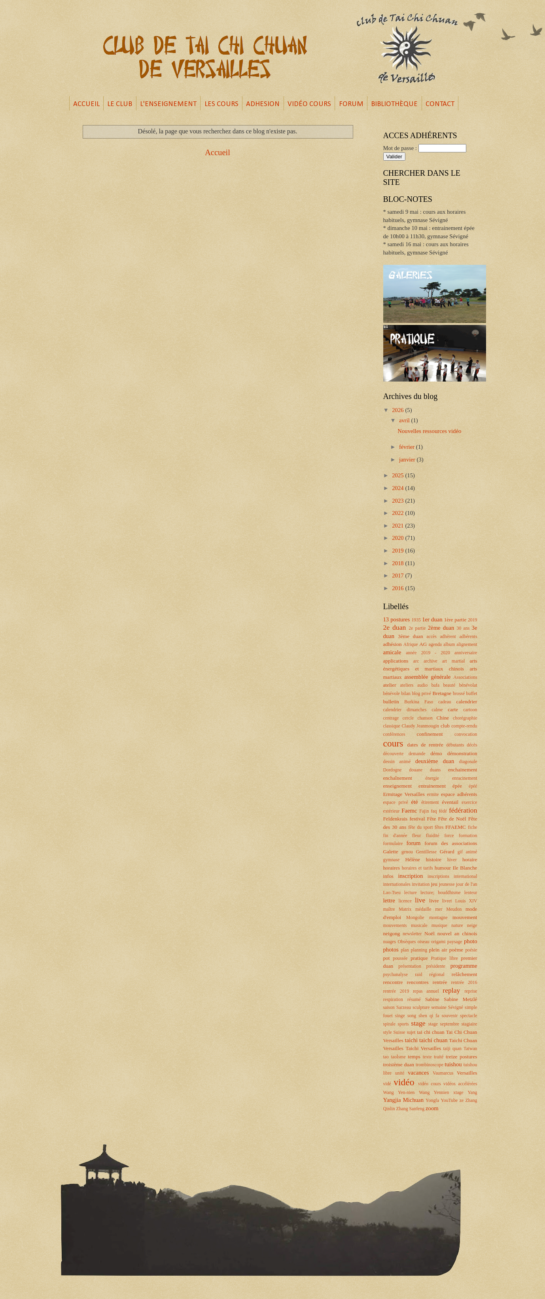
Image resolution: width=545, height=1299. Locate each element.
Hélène (412, 859)
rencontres (418, 982)
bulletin (391, 702)
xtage (458, 1092)
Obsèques (406, 941)
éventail (450, 802)
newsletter (412, 933)
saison (389, 1007)
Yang (472, 1092)
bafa (435, 685)
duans (435, 770)
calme (437, 709)
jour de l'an (466, 884)
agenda (435, 644)
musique (439, 925)
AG (423, 644)
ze (462, 1100)
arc (416, 661)
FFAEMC (455, 827)
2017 (398, 575)
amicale (392, 652)
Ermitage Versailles (404, 794)
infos (388, 876)
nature (457, 925)
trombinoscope (429, 1064)
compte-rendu (464, 726)
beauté (449, 685)
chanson (425, 718)
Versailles (467, 1073)
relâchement (464, 974)
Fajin (424, 811)
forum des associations (450, 843)
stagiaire (469, 1024)
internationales (397, 884)
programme (463, 966)
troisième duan (398, 1064)
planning (419, 950)
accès (431, 636)
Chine (443, 718)
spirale (389, 1024)
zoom (432, 1108)
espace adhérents (459, 794)
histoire (433, 859)
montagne (438, 917)
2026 (398, 410)
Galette (390, 852)
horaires (391, 868)
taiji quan (452, 1048)
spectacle (468, 1015)
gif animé (467, 852)
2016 (398, 588)
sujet (411, 1032)
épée (457, 786)
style (387, 1032)
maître (389, 909)
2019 (398, 550)
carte (453, 709)
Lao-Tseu (392, 892)
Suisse (399, 1032)
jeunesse (447, 884)
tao (386, 1057)
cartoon (470, 709)
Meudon (454, 909)
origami (438, 941)
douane (415, 770)
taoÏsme (398, 1057)
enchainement (462, 770)
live (420, 900)
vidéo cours (429, 1083)
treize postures (461, 1057)
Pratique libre (444, 958)
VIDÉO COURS (309, 104)
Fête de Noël (452, 819)
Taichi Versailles (423, 1048)
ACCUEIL (86, 104)
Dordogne (392, 770)
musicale (419, 925)
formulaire (393, 843)
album (449, 644)
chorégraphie (465, 718)
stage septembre (443, 1024)
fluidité (432, 835)
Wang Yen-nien (399, 1092)
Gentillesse (426, 852)
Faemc (409, 810)
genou (407, 852)
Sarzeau (403, 1007)
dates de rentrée (425, 745)
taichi (411, 1040)
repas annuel (426, 991)
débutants (455, 745)
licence (405, 901)
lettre (389, 900)
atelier (389, 685)
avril (405, 420)
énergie (432, 778)
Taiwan (470, 1048)
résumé (414, 999)
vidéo (404, 1082)
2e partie (417, 628)
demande (417, 753)
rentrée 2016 (464, 982)
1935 (416, 620)
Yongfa (432, 1100)
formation (468, 835)
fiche (472, 827)
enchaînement (398, 778)
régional (437, 974)
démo (436, 753)
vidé (387, 1083)
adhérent (448, 636)
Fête (431, 819)
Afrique (410, 644)
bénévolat (468, 685)
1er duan (432, 619)
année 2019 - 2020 (428, 652)
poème (456, 950)
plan (405, 950)
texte (427, 1057)
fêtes (439, 827)
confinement (430, 734)
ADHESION (263, 104)
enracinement (464, 778)
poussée (400, 958)
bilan (406, 693)
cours (393, 743)
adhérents (468, 636)
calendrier (466, 702)
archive (430, 661)
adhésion (392, 644)
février (407, 447)
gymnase (391, 859)
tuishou (453, 1064)
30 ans (462, 628)
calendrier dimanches (405, 709)
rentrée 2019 (396, 991)
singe (400, 1015)
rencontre (393, 982)
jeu (434, 884)
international (465, 876)
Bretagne (441, 693)
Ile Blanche (465, 868)
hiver (452, 859)
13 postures (396, 619)
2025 (398, 475)
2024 (398, 488)
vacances (418, 1072)
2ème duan (441, 628)
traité (438, 1057)
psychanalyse (395, 974)
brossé (459, 693)
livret (447, 901)
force (449, 835)
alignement (466, 644)
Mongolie (415, 917)
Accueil (217, 152)
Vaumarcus (443, 1073)
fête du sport (420, 827)
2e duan (394, 627)
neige (472, 925)
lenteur (470, 892)
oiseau (424, 941)
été (414, 802)
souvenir (450, 1015)
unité (400, 1073)
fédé (443, 811)
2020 (398, 538)
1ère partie (455, 620)
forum (413, 843)
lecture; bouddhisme (440, 892)
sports (403, 1024)
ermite (433, 794)
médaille (423, 909)
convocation (465, 734)
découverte (393, 753)
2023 (398, 501)
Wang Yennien (434, 1092)
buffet (471, 693)
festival (417, 819)
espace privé (395, 802)
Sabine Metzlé (460, 999)
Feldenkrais (395, 819)
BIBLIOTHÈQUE (394, 104)
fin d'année (395, 835)
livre (434, 901)
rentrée (440, 982)
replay (451, 990)
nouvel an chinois (457, 933)
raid (418, 974)
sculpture (421, 1007)
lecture (410, 892)
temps (414, 1057)
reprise (470, 991)
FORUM (351, 104)
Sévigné (455, 1007)
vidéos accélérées (460, 1083)
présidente (435, 966)
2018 (398, 563)
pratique (419, 958)
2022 (398, 513)
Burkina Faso (418, 702)
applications (396, 661)
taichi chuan (433, 1040)
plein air (438, 950)
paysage (454, 941)
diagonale (468, 761)
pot (386, 958)
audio (422, 685)
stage (418, 1023)
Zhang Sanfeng (410, 1108)
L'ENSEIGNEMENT (168, 104)
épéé (473, 786)
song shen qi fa (423, 1015)
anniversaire (465, 652)
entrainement (432, 786)
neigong (391, 933)
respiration (393, 999)
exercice (469, 802)
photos (391, 949)
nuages (389, 941)
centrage (391, 718)
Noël (429, 933)
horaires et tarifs (417, 868)
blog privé (421, 693)
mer (438, 909)
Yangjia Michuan (403, 1100)
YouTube (449, 1100)
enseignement (397, 786)
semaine (439, 1007)
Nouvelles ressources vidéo (429, 431)
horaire (469, 859)
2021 (398, 525)
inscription (410, 876)
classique (391, 726)
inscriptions (438, 876)
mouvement (464, 917)
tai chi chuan (430, 1032)
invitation (421, 884)
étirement (430, 802)
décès (472, 745)
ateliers (406, 685)
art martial (453, 661)
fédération (463, 810)
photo (470, 941)
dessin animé (397, 761)
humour (443, 868)
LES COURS (221, 104)
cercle (408, 718)
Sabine (432, 999)
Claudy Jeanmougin (420, 726)
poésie (471, 950)
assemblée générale (427, 677)
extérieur (391, 811)
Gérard (447, 852)
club (445, 726)
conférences (394, 734)
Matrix (405, 909)
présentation (409, 966)
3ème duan (410, 636)
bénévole (391, 693)
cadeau (444, 702)
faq (434, 811)
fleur (416, 835)
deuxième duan (434, 761)
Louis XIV (466, 901)
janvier (408, 459)
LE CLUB (119, 104)
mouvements (395, 925)
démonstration (462, 753)
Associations (465, 677)
